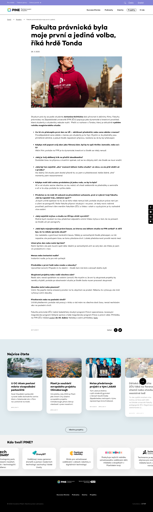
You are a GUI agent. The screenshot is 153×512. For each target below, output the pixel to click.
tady (96, 318)
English (141, 2)
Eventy (84, 495)
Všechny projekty (76, 430)
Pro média (10, 3)
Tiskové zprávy (22, 3)
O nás (142, 10)
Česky (131, 2)
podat (52, 318)
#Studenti (35, 330)
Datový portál (35, 3)
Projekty (93, 495)
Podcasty (75, 495)
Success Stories (63, 495)
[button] (142, 381)
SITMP (144, 504)
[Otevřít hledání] (125, 2)
